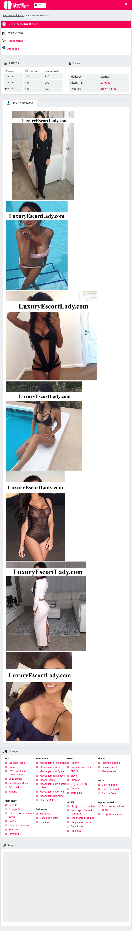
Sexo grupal (15, 778)
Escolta (13, 805)
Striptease (45, 813)
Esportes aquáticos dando (113, 808)
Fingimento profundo (83, 817)
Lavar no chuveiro (19, 825)
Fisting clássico (111, 762)
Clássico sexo (17, 762)
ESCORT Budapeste (13, 15)
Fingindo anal (109, 767)
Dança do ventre (49, 817)
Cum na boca (109, 784)
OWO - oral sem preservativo (17, 773)
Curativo (75, 788)
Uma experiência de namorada (82, 812)
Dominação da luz (81, 767)
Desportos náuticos (113, 814)
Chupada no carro (81, 822)
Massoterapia (48, 780)
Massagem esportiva (52, 791)
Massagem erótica (50, 767)
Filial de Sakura (48, 800)
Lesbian (44, 822)
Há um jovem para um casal (21, 815)
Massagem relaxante (52, 795)
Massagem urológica (52, 771)
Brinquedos (15, 787)
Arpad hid (10, 48)
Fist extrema (109, 771)
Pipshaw (13, 829)
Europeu (105, 82)
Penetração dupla (19, 783)
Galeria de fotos (20, 103)
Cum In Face (109, 793)
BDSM (74, 771)
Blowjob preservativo (83, 806)
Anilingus (76, 830)
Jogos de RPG (79, 784)
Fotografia (14, 809)
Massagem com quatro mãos (53, 785)
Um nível (14, 767)
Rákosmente (12, 41)
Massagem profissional (53, 762)
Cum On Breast (110, 789)
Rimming (14, 833)
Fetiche (13, 791)
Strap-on (75, 780)
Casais (12, 821)
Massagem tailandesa (52, 775)
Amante (75, 762)
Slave (74, 775)
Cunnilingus (77, 826)
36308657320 (15, 33)
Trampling (76, 792)
